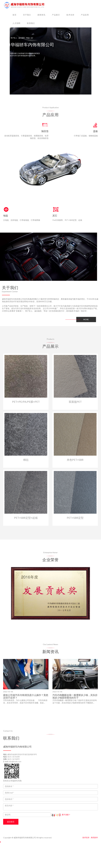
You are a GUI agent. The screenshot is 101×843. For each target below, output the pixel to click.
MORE (86, 319)
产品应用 (85, 15)
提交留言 (10, 822)
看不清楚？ (60, 815)
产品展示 (56, 15)
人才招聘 (16, 23)
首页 (14, 15)
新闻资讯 (41, 15)
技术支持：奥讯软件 (90, 837)
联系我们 (31, 23)
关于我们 (27, 15)
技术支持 (70, 15)
